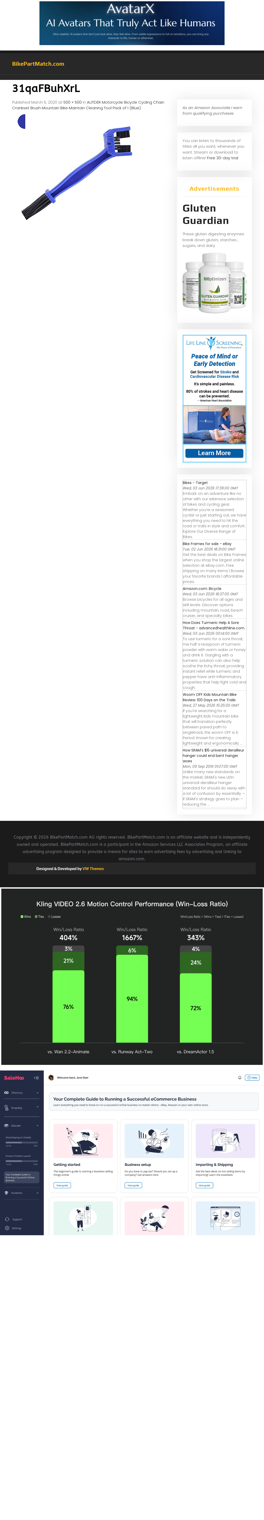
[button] (132, 77)
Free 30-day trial (222, 158)
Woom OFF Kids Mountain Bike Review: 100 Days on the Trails (210, 697)
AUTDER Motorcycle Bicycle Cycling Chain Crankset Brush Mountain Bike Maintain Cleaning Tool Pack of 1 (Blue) (88, 105)
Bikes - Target (195, 482)
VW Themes (93, 868)
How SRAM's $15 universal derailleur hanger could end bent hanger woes (213, 756)
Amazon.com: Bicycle (202, 588)
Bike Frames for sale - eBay (207, 543)
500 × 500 (72, 102)
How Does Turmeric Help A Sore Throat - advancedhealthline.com (213, 625)
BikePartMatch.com (38, 63)
